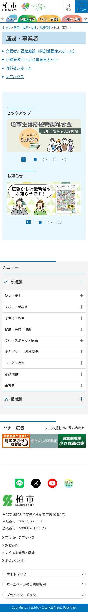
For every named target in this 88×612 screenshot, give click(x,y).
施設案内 (11, 545)
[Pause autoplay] (23, 159)
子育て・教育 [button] (15, 318)
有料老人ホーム (19, 68)
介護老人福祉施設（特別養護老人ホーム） (41, 51)
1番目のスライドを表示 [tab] (35, 159)
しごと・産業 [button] (15, 363)
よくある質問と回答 (20, 552)
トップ (6, 27)
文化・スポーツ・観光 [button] (21, 340)
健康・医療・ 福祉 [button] (18, 329)
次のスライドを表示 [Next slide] (85, 18)
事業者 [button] (10, 385)
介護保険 (45, 27)
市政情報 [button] (11, 374)
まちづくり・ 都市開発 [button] (21, 351)
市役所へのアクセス (19, 537)
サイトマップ (16, 574)
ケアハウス (15, 77)
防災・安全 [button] (13, 295)
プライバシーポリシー (23, 595)
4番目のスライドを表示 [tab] (64, 159)
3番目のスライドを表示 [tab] (54, 159)
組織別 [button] (16, 399)
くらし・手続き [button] (16, 307)
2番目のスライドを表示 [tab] (45, 159)
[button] (68, 6)
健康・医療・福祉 (25, 27)
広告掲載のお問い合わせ (67, 428)
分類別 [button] (16, 282)
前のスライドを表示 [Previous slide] (3, 18)
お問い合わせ (15, 560)
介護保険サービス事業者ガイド (32, 59)
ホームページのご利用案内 (26, 584)
